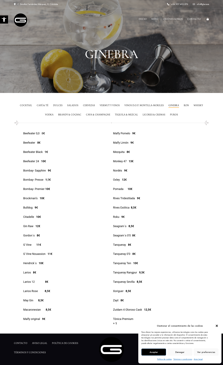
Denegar (179, 352)
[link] (4, 19)
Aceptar (154, 352)
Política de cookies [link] (164, 359)
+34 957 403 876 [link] (177, 4)
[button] (216, 325)
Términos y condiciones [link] (182, 359)
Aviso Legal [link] (198, 359)
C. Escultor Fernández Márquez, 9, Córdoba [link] (36, 4)
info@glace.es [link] (201, 4)
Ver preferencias (206, 352)
